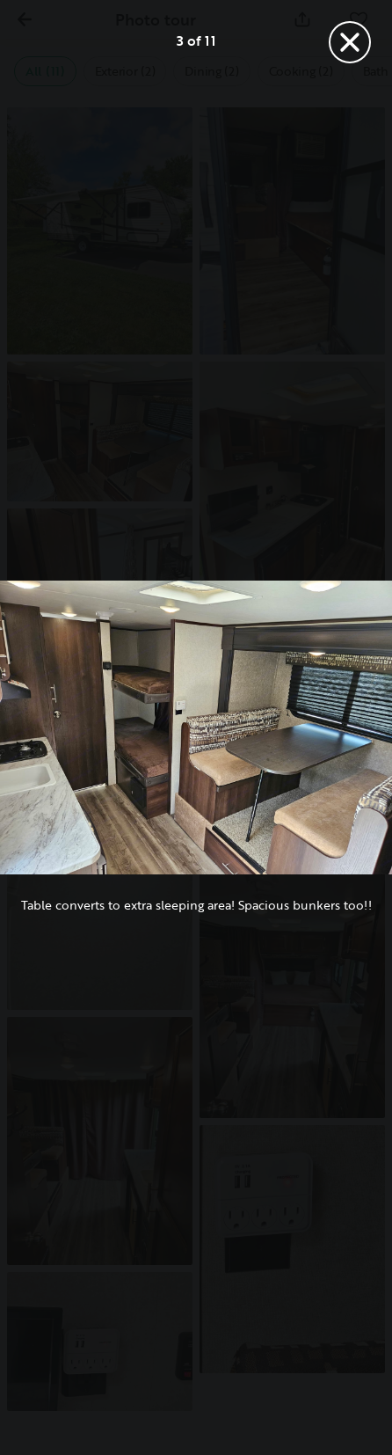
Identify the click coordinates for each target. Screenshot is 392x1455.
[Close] (350, 42)
